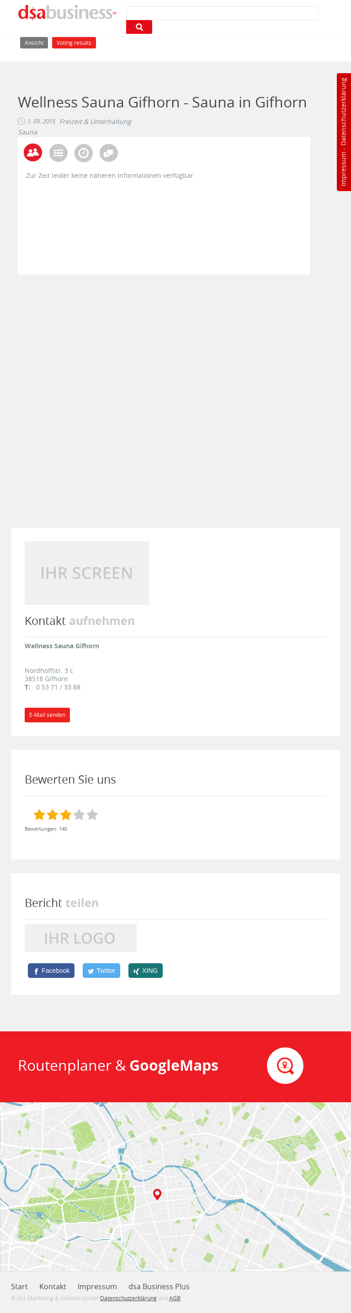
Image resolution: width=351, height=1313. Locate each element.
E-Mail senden (47, 714)
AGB (175, 1298)
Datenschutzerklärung (343, 112)
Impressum (343, 169)
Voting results (74, 42)
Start (19, 1286)
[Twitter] (101, 970)
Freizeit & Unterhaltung (95, 121)
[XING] (145, 970)
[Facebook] (51, 970)
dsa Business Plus (159, 1286)
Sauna (27, 132)
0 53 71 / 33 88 (58, 687)
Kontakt (52, 1286)
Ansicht (36, 41)
